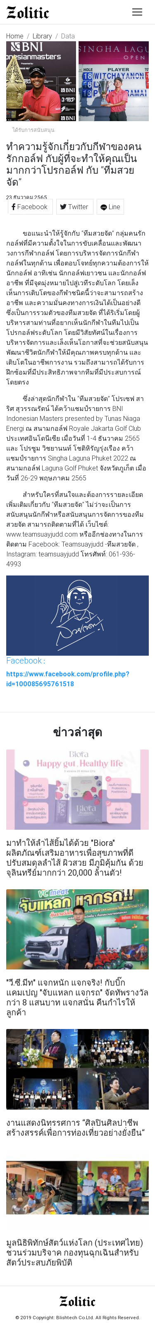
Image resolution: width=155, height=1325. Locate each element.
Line (110, 207)
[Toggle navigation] (137, 12)
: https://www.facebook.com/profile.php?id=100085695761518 (67, 672)
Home (15, 36)
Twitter (75, 207)
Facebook (30, 207)
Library (42, 36)
